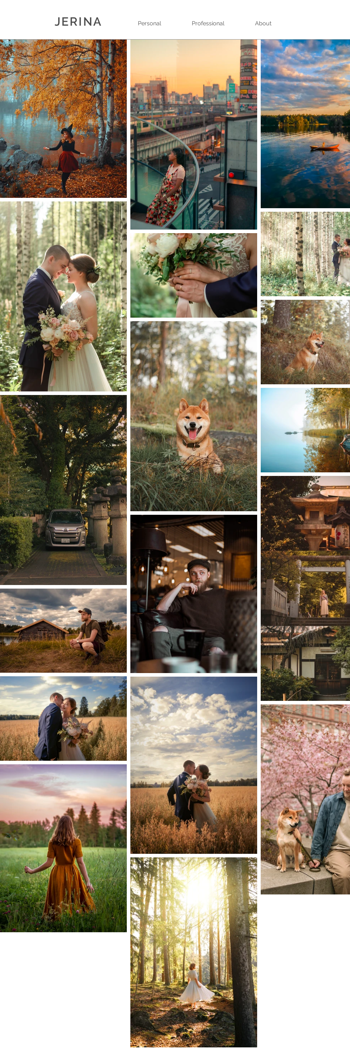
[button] (159, 23)
